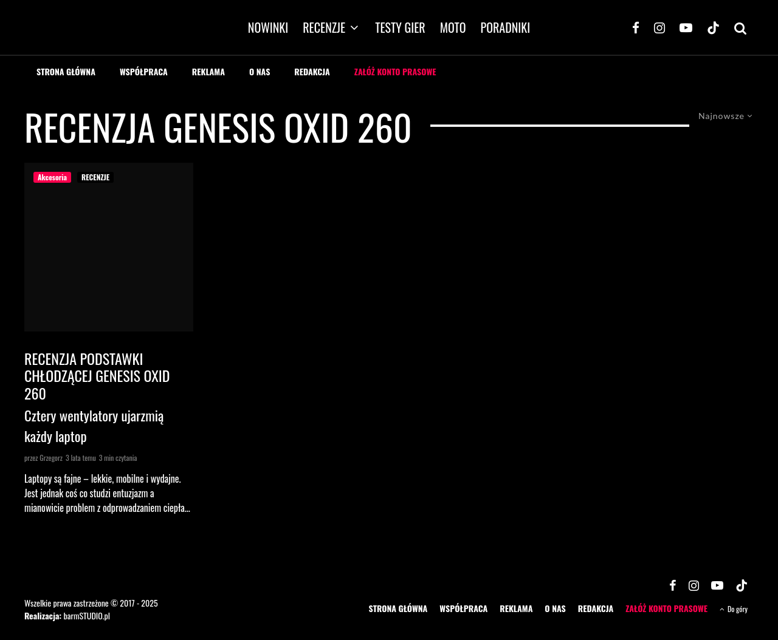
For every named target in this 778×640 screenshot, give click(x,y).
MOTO (453, 27)
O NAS (259, 71)
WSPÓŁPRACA (144, 71)
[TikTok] (713, 27)
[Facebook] (636, 27)
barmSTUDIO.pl (86, 615)
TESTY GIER (400, 27)
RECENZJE (324, 27)
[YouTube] (686, 27)
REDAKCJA (312, 71)
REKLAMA (208, 71)
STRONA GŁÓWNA (65, 71)
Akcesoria (52, 177)
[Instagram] (659, 27)
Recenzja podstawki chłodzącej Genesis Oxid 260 (97, 376)
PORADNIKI (506, 27)
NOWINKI (268, 27)
